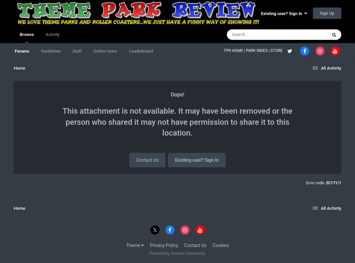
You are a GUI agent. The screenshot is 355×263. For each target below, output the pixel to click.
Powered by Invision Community (178, 253)
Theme (135, 245)
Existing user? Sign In (284, 13)
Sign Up (327, 13)
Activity (53, 34)
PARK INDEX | (258, 50)
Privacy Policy (164, 245)
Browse (27, 37)
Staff (77, 51)
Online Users (105, 51)
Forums (22, 51)
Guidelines (51, 51)
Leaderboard (141, 51)
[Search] (260, 34)
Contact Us (147, 160)
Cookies (220, 245)
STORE (277, 50)
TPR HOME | (235, 50)
